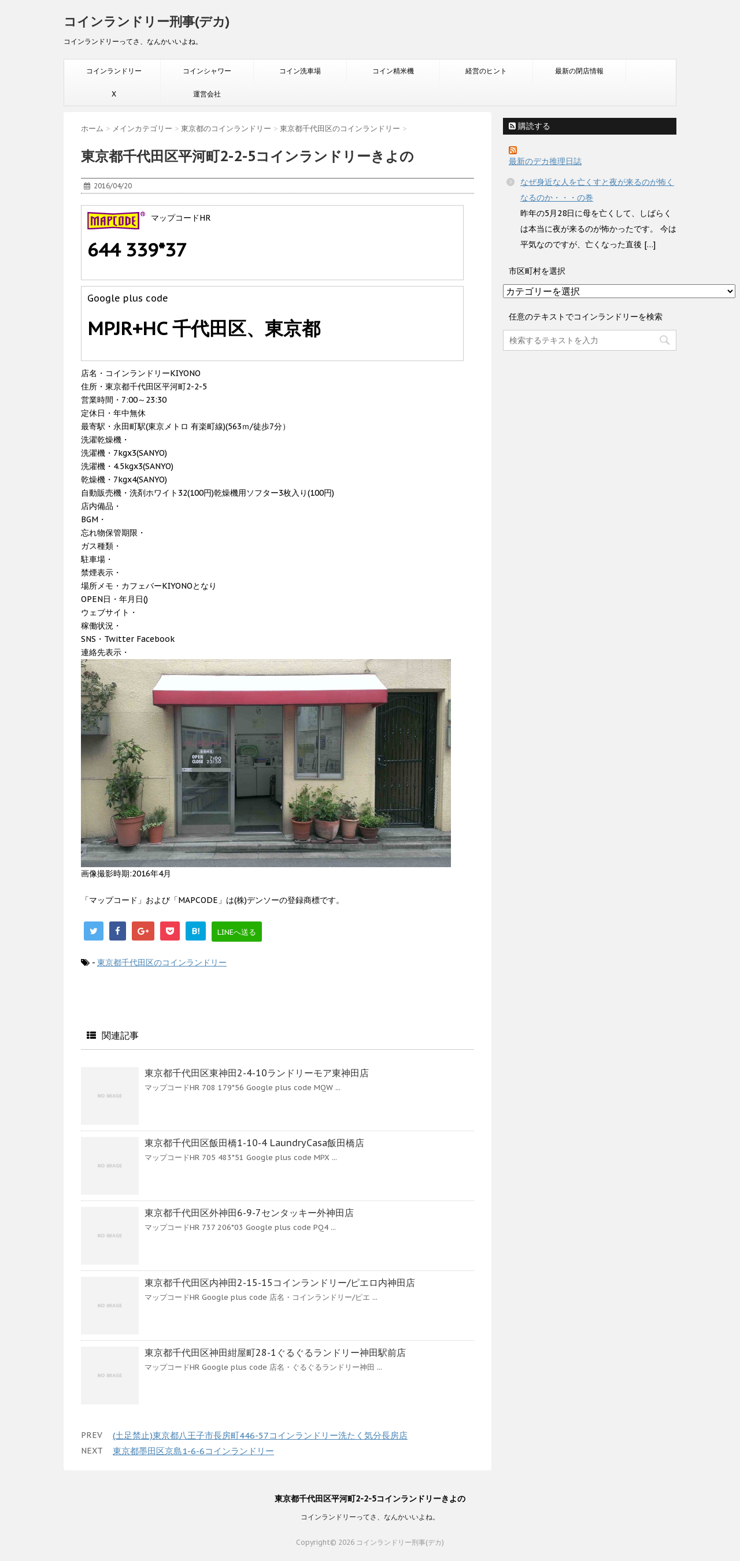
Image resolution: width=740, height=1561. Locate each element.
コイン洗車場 (300, 70)
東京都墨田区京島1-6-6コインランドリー (193, 1450)
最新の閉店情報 (579, 70)
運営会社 (207, 94)
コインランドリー (114, 70)
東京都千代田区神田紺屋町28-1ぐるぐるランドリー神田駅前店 (275, 1352)
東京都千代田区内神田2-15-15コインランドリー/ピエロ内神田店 (280, 1282)
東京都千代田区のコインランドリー (162, 962)
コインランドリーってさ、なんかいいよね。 (370, 1516)
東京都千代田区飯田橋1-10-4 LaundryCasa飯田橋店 (254, 1143)
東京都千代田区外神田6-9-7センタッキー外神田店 (249, 1212)
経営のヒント (486, 70)
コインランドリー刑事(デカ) (147, 21)
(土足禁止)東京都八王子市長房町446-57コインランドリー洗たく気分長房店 (260, 1435)
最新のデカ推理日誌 (545, 161)
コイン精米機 (393, 70)
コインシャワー (207, 70)
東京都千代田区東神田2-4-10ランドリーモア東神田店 (257, 1073)
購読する (529, 126)
